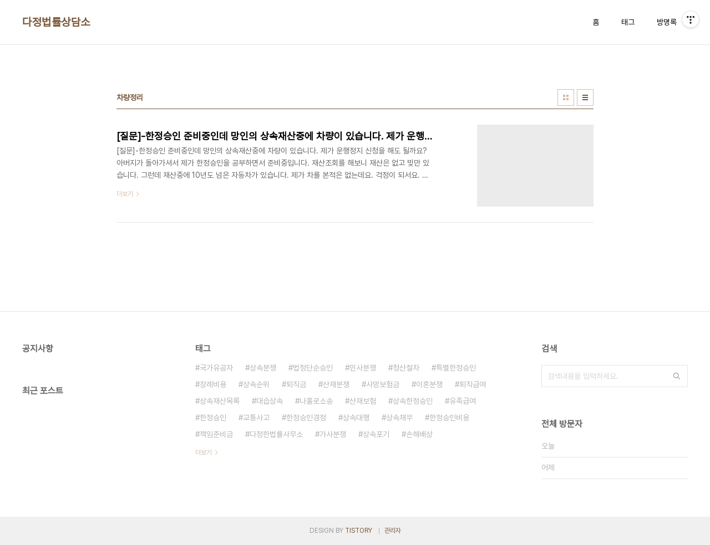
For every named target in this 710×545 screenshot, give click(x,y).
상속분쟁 (263, 367)
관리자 (392, 530)
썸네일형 (565, 97)
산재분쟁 (336, 384)
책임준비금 (216, 434)
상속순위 (256, 384)
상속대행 (356, 417)
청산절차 (406, 367)
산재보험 (362, 401)
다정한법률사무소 (276, 434)
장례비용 (213, 384)
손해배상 (419, 434)
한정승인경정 (306, 417)
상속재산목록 (220, 401)
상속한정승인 (413, 401)
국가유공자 (216, 367)
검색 (676, 376)
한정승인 (213, 417)
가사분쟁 (333, 434)
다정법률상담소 (56, 22)
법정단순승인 (313, 367)
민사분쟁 (362, 367)
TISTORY (358, 530)
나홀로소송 (316, 401)
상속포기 (376, 434)
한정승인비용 (449, 417)
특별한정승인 (456, 367)
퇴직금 (296, 384)
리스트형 (585, 97)
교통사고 (256, 417)
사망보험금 (382, 384)
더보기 (203, 452)
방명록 (667, 22)
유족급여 (462, 401)
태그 (628, 22)
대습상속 (269, 401)
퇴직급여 (472, 384)
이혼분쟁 (429, 384)
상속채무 (399, 417)
